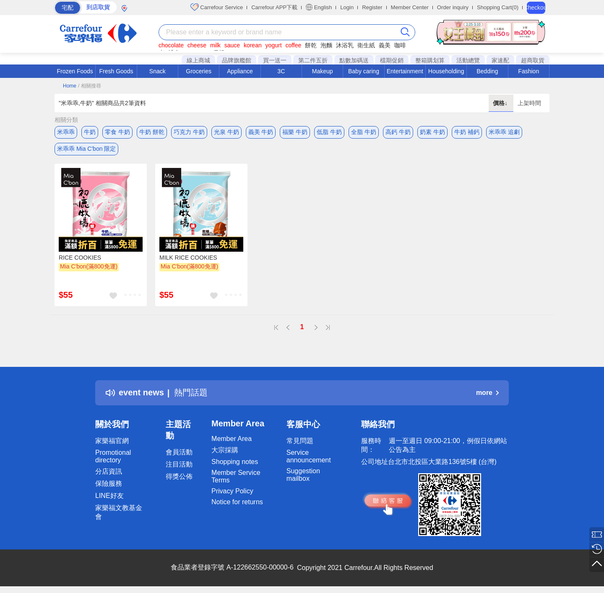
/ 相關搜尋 (89, 86)
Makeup (322, 71)
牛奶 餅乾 (151, 132)
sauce (232, 45)
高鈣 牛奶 (398, 132)
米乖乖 (66, 132)
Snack (157, 71)
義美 (385, 45)
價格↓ (501, 103)
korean (253, 45)
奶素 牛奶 (432, 132)
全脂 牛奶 (363, 132)
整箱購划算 (430, 60)
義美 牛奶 (260, 132)
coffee (293, 45)
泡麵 (326, 45)
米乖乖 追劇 (504, 132)
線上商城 (198, 60)
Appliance (240, 71)
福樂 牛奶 (294, 132)
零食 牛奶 (117, 132)
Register (372, 7)
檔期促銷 (392, 60)
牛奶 (90, 132)
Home (69, 86)
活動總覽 (468, 60)
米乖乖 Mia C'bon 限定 (86, 148)
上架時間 (529, 103)
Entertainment (405, 71)
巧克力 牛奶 (189, 132)
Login (347, 7)
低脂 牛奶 (329, 132)
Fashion (528, 71)
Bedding (487, 71)
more (487, 392)
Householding (446, 71)
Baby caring (363, 71)
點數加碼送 (354, 60)
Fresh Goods (116, 71)
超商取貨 (532, 60)
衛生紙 (366, 45)
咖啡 (400, 45)
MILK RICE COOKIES (188, 257)
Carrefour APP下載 (274, 7)
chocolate (171, 45)
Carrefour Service (216, 7)
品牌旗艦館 (236, 60)
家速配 (500, 60)
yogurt (274, 45)
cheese (196, 45)
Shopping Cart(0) (497, 7)
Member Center (410, 7)
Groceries (198, 71)
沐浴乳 (345, 45)
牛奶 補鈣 (466, 132)
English (319, 7)
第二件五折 (313, 60)
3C (281, 71)
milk (215, 45)
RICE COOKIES (80, 257)
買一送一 (274, 60)
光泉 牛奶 (226, 132)
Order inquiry (453, 7)
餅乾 (311, 45)
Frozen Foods (75, 71)
